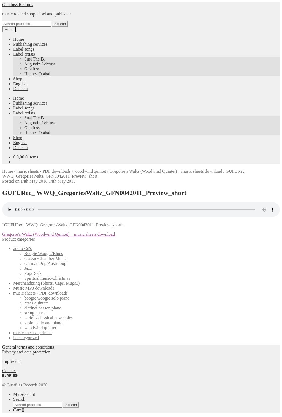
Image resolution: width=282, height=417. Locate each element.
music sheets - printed (32, 332)
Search (60, 24)
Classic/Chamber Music (45, 258)
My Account (24, 394)
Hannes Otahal (37, 74)
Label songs (23, 49)
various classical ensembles (48, 318)
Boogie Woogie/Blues (43, 253)
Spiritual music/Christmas (47, 278)
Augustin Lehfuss (39, 64)
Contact (9, 370)
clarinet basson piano (42, 308)
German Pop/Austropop (45, 263)
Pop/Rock (33, 273)
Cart (18, 410)
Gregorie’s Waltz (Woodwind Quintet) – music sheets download (166, 171)
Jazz (28, 268)
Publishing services (30, 44)
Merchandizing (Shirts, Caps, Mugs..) (46, 283)
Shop (17, 78)
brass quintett (36, 303)
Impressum (12, 361)
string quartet (36, 313)
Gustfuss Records (17, 4)
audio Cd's (22, 248)
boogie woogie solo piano (47, 298)
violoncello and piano (43, 322)
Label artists (24, 54)
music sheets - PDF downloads (44, 171)
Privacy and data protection (26, 352)
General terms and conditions (28, 347)
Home (18, 39)
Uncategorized (26, 337)
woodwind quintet (90, 171)
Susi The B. (34, 59)
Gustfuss (32, 69)
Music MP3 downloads (33, 288)
